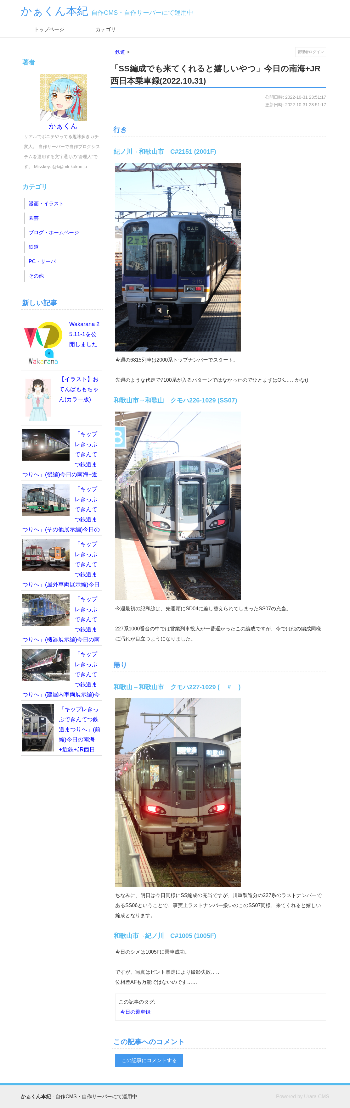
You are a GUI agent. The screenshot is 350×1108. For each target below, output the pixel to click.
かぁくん (63, 102)
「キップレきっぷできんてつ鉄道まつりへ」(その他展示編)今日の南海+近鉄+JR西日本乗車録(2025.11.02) (61, 509)
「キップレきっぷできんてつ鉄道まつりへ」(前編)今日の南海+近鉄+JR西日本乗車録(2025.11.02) (61, 730)
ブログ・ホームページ (54, 232)
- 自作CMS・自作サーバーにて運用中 (79, 1096)
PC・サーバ (42, 261)
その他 (36, 276)
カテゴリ (106, 29)
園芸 (34, 218)
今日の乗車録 (135, 1012)
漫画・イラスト (46, 203)
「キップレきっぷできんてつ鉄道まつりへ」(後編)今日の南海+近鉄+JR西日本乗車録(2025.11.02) (60, 454)
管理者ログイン (310, 52)
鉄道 (120, 52)
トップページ (49, 29)
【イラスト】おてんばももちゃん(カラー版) (60, 397)
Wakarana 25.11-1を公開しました (60, 342)
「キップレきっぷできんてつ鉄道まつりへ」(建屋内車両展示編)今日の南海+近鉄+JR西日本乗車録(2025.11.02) (61, 675)
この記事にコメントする (149, 1060)
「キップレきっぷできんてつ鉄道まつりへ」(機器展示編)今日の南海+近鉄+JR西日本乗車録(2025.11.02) (61, 619)
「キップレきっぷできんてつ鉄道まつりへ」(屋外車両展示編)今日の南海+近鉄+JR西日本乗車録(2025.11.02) (61, 564)
